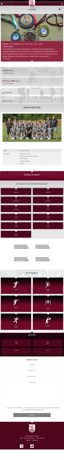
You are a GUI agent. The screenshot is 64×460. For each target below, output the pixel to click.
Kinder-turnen (48, 314)
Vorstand (16, 361)
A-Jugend (21, 44)
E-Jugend (16, 236)
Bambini (31, 44)
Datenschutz (35, 450)
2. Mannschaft (48, 202)
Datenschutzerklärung (18, 418)
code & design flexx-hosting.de (32, 446)
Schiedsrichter (16, 219)
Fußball (16, 296)
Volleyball (48, 332)
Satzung (47, 361)
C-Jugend (36, 44)
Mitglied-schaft (16, 353)
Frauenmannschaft (16, 210)
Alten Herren (48, 210)
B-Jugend (26, 44)
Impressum (28, 450)
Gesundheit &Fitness (48, 296)
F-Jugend (48, 236)
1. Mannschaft (16, 202)
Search (62, 4)
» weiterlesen (6, 59)
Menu (1, 3)
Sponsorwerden (47, 353)
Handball (16, 314)
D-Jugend (40, 44)
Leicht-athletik (16, 332)
